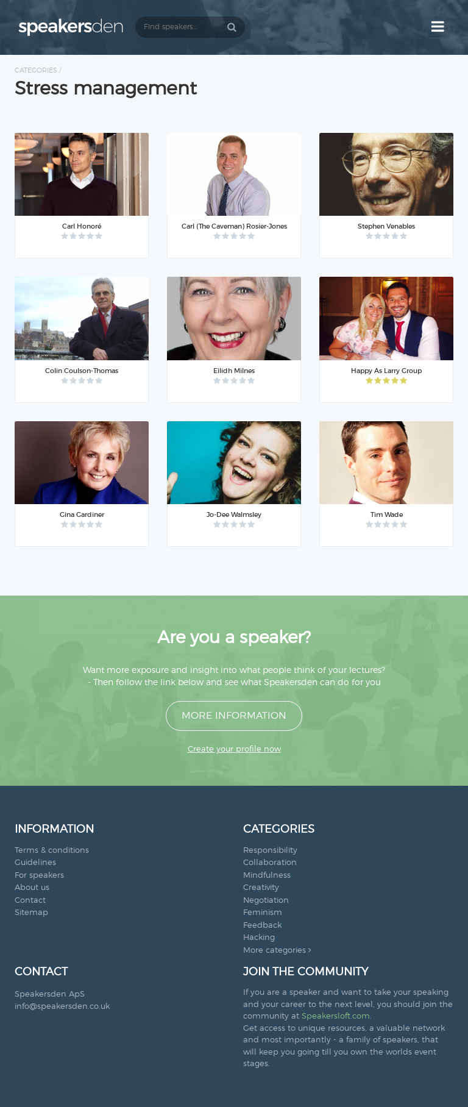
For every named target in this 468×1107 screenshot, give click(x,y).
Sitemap (31, 913)
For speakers (39, 876)
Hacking (259, 938)
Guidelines (35, 863)
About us (32, 888)
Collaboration (270, 863)
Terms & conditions (52, 851)
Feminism (262, 913)
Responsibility (270, 851)
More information (234, 716)
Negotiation (266, 901)
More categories (277, 951)
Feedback (262, 926)
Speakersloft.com (336, 1016)
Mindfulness (267, 876)
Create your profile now (234, 749)
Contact (30, 901)
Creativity (261, 888)
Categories (36, 70)
